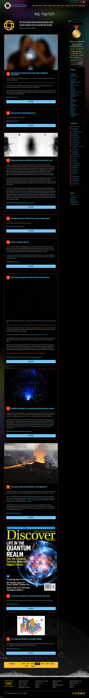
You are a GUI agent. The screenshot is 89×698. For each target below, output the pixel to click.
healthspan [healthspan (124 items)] (79, 52)
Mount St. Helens (26, 499)
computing (72, 116)
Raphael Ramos (76, 165)
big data (72, 99)
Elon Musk (72, 81)
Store (76, 5)
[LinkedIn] (78, 693)
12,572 (32, 664)
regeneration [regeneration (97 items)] (73, 60)
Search (83, 23)
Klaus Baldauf (75, 154)
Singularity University (75, 82)
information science (26, 203)
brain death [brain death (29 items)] (71, 48)
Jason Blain (75, 178)
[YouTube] (81, 693)
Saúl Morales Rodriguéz (14, 203)
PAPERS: (36, 687)
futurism (17, 121)
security (29, 357)
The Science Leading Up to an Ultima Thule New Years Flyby (30, 596)
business (72, 110)
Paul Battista (75, 139)
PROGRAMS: (72, 685)
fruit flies (47, 181)
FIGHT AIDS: (20, 685)
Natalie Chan (75, 169)
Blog (37, 5)
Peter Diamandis (74, 76)
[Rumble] (84, 693)
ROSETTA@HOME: (21, 687)
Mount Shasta (28, 501)
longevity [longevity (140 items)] (76, 57)
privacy (22, 357)
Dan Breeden (75, 135)
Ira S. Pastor (75, 182)
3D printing (72, 74)
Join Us (62, 5)
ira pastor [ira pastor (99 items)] (72, 55)
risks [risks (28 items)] (80, 60)
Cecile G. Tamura (76, 156)
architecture (73, 90)
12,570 (23, 664)
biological (21, 203)
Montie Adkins (75, 180)
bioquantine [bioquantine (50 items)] (80, 43)
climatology (73, 113)
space (17, 97)
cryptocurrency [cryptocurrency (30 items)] (78, 48)
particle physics (22, 431)
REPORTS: (37, 685)
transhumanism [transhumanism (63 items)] (74, 64)
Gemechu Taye (75, 141)
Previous (12, 664)
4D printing (72, 75)
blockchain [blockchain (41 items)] (82, 46)
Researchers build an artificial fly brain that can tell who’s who (31, 160)
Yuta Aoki (74, 158)
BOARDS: (71, 683)
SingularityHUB (73, 204)
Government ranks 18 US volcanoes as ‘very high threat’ (29, 487)
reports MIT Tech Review (48, 423)
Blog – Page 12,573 (44, 14)
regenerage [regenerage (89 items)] (80, 59)
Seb (73, 174)
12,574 (42, 664)
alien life (72, 88)
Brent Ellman (75, 173)
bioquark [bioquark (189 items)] (74, 45)
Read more (30, 102)
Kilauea (34, 498)
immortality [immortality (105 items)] (75, 53)
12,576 (52, 664)
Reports (50, 5)
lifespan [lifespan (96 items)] (71, 57)
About (33, 5)
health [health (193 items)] (73, 52)
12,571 (27, 664)
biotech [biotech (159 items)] (80, 45)
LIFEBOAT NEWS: (38, 681)
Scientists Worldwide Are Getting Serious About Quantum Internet (32, 408)
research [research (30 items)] (78, 60)
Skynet (71, 83)
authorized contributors (31, 28)
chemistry (72, 111)
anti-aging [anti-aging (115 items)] (81, 41)
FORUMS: (54, 687)
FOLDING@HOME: (56, 685)
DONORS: (54, 683)
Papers (54, 5)
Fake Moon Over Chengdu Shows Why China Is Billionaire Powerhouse (29, 74)
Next (32, 666)
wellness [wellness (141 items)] (80, 64)
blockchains (73, 109)
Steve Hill (74, 171)
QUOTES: (71, 687)
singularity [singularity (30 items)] (82, 60)
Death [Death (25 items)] (83, 48)
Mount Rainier (37, 499)
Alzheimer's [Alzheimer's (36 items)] (76, 41)
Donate (58, 5)
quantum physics (29, 431)
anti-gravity (73, 89)
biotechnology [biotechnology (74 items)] (73, 46)
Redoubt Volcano (10, 501)
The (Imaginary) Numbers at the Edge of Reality (26, 639)
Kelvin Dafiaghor (76, 142)
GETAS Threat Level (8, 684)
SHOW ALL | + (72, 185)
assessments (41, 496)
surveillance (33, 357)
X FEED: (19, 683)
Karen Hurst (75, 144)
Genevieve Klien (12, 431)
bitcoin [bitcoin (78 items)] (78, 46)
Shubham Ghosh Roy (77, 131)
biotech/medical (19, 226)
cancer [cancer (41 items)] (74, 48)
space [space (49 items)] (71, 62)
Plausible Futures (74, 202)
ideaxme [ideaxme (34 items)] (70, 53)
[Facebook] (73, 693)
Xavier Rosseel (12, 357)
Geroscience (73, 195)
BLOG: (36, 683)
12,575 (47, 664)
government (18, 357)
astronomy (72, 93)
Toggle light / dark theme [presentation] (84, 2)
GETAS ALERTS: (72, 681)
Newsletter (67, 5)
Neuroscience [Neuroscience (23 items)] (82, 57)
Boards (40, 5)
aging (71, 86)
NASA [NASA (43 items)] (80, 57)
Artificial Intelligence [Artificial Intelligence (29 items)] (74, 43)
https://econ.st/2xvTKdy (41, 334)
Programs (45, 5)
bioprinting (72, 104)
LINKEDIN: (54, 681)
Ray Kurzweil (73, 79)
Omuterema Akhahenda (75, 152)
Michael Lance (12, 97)
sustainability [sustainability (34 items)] (75, 62)
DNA (71, 78)
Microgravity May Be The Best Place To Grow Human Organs (30, 218)
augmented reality (74, 95)
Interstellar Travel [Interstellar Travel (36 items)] (81, 53)
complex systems (74, 114)
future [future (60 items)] (79, 49)
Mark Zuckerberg (74, 85)
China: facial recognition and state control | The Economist (30, 277)
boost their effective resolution (29, 193)
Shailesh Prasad (76, 137)
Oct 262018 (8, 74)
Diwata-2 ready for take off (20, 242)
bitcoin (71, 107)
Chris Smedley (75, 183)
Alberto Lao (75, 162)
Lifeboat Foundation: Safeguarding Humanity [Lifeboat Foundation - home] (15, 5)
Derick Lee (74, 160)
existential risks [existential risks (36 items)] (72, 49)
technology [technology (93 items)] (80, 62)
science (18, 604)
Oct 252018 (8, 160)
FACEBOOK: (20, 681)
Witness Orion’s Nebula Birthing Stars (23, 113)
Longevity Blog (73, 197)
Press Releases (81, 5)
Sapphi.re (25, 693)
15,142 (26, 666)
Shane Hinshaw (76, 163)
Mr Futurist (72, 199)
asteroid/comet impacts (76, 92)
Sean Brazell (75, 167)
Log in (23, 28)
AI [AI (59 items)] (73, 41)
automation (73, 96)
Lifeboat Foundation (12, 693)
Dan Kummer (75, 149)
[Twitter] (76, 693)
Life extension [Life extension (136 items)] (79, 55)
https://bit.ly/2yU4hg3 (21, 256)
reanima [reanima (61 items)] (75, 59)
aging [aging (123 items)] (71, 41)
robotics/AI (32, 203)
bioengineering (73, 100)
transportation (38, 357)
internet (18, 431)
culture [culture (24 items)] (81, 48)
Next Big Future (74, 201)
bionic (71, 103)
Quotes (72, 5)
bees (71, 97)
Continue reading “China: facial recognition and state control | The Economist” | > (25, 353)
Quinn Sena (75, 133)
